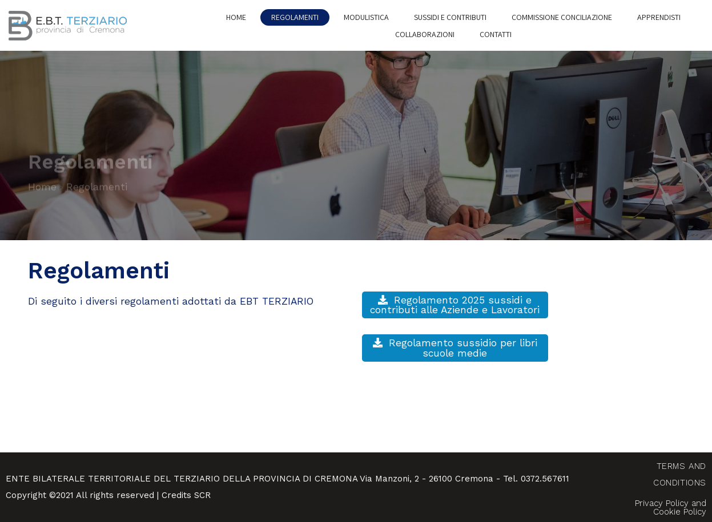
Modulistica (366, 17)
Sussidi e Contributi (450, 17)
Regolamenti (295, 17)
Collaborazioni (424, 34)
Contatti (496, 34)
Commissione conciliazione (562, 17)
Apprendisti (659, 17)
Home (236, 17)
